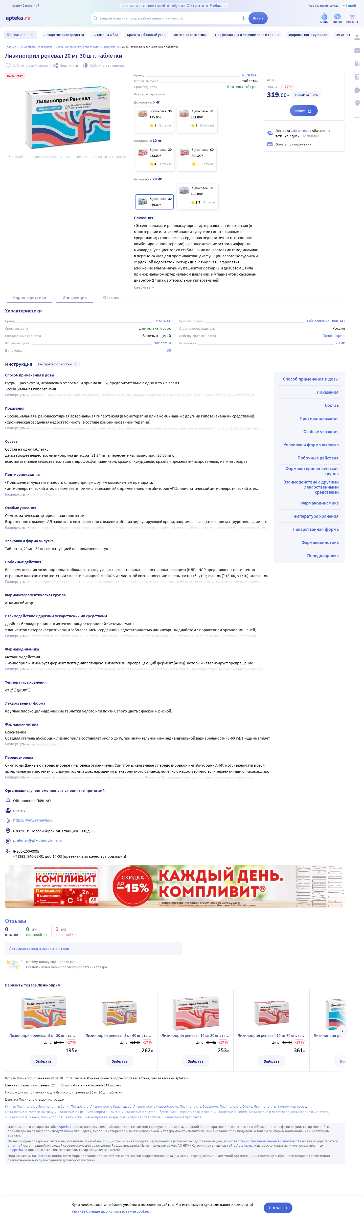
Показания (328, 392)
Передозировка (323, 555)
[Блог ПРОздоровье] (357, 63)
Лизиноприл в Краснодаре (110, 1106)
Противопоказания (319, 418)
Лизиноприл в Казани (22, 1117)
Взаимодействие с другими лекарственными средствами (311, 487)
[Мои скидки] (357, 50)
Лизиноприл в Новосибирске (155, 1106)
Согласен (278, 1207)
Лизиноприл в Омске (236, 1106)
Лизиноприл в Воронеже (199, 1106)
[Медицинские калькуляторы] (357, 76)
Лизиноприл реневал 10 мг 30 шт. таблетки (195, 1035)
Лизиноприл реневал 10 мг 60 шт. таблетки (271, 1035)
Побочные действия (318, 458)
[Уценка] (337, 18)
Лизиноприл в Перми (230, 1111)
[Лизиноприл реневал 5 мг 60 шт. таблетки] (197, 119)
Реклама (337, 868)
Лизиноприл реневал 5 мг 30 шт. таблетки (43, 1035)
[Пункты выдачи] (357, 103)
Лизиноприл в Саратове (309, 1111)
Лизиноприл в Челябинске (61, 1117)
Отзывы (111, 297)
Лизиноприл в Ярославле (181, 1117)
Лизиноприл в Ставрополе (140, 1117)
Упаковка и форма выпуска (311, 445)
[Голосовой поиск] (243, 18)
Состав (332, 405)
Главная (11, 47)
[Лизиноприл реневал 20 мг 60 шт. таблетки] (197, 196)
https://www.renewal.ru (33, 820)
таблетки (162, 342)
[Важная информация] (357, 90)
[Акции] (324, 18)
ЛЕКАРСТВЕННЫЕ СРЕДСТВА (35, 47)
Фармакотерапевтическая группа (312, 471)
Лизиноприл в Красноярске (191, 1111)
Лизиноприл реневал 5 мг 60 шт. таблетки (119, 1035)
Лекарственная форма (316, 529)
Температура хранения (315, 516)
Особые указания (321, 431)
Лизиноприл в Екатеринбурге (145, 1111)
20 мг (340, 342)
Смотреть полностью (57, 364)
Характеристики (29, 297)
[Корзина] (352, 18)
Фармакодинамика (320, 503)
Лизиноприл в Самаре (100, 1117)
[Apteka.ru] (22, 18)
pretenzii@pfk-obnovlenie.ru (37, 840)
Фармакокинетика (320, 542)
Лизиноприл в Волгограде (269, 1111)
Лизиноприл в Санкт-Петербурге (63, 1106)
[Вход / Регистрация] (357, 37)
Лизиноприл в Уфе (69, 1111)
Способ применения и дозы (311, 379)
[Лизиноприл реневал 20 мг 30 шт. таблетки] (154, 202)
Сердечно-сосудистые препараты (77, 47)
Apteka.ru (66, 1126)
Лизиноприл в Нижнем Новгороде (280, 1106)
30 (169, 350)
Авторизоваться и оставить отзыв (39, 948)
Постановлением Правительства (276, 1141)
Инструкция (74, 297)
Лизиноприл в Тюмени (102, 1111)
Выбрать (43, 1061)
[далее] (342, 1030)
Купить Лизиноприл (20, 1106)
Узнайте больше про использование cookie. (110, 1211)
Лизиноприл (110, 47)
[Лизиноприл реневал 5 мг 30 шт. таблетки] (154, 119)
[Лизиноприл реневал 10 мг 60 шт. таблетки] (197, 158)
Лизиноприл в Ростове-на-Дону (29, 1111)
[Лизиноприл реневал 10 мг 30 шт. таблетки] (155, 158)
